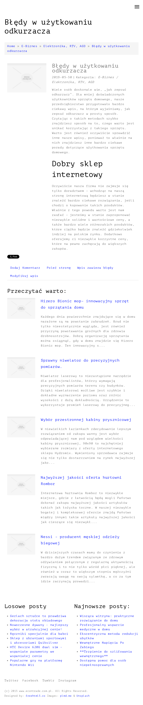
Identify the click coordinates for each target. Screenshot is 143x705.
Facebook (30, 680)
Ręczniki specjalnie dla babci (39, 634)
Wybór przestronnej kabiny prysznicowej (86, 420)
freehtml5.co (35, 696)
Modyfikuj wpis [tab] (24, 276)
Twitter (11, 680)
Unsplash (83, 696)
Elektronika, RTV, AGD (64, 46)
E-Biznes (29, 46)
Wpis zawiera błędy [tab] (95, 267)
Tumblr (48, 680)
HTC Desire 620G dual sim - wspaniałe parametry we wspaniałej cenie (36, 652)
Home (11, 46)
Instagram (67, 680)
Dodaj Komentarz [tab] (25, 267)
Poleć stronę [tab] (59, 267)
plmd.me (66, 696)
